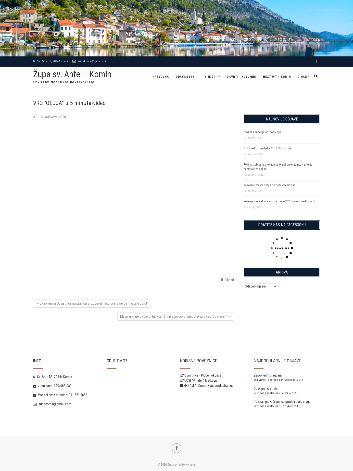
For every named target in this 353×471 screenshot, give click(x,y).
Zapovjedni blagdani (268, 375)
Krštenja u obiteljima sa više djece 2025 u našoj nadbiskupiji (280, 201)
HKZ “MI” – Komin (277, 76)
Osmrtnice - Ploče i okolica (200, 375)
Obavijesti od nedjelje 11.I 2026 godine (267, 148)
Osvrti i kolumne (241, 76)
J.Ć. (36, 117)
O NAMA (304, 76)
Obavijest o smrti (265, 389)
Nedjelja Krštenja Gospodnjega (262, 132)
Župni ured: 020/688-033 (52, 386)
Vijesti (210, 76)
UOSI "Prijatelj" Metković (198, 380)
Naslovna (160, 76)
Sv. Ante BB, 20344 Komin (51, 61)
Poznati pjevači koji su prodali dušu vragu (282, 402)
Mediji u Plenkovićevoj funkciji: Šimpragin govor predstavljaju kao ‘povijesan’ (175, 316)
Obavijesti (185, 76)
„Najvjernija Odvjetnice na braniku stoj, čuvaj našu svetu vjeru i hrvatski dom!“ (92, 303)
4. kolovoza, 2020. (54, 117)
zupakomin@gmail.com (89, 61)
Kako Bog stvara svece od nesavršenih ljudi (270, 185)
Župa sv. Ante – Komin (72, 74)
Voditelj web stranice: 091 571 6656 (60, 395)
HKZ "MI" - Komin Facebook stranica (209, 386)
